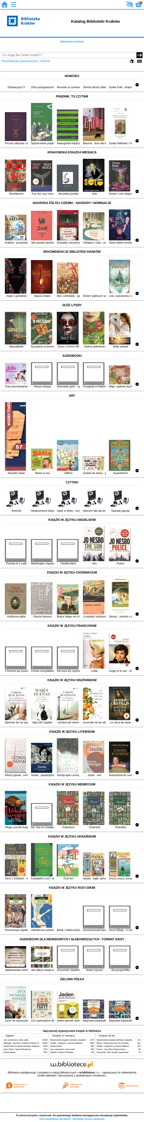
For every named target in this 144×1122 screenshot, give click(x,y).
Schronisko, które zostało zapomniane (112, 1052)
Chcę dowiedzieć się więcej (54, 1118)
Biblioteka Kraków (72, 41)
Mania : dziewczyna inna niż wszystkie (113, 1043)
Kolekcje (45, 60)
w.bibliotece (88, 1072)
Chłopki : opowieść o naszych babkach (66, 1043)
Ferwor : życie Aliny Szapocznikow (111, 1049)
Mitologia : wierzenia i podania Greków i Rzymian (24, 1043)
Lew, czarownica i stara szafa (16, 1040)
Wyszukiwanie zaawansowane (20, 60)
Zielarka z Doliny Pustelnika (61, 1052)
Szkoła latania (9, 1052)
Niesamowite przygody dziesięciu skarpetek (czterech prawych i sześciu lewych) (37, 1046)
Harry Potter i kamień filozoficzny (17, 1049)
